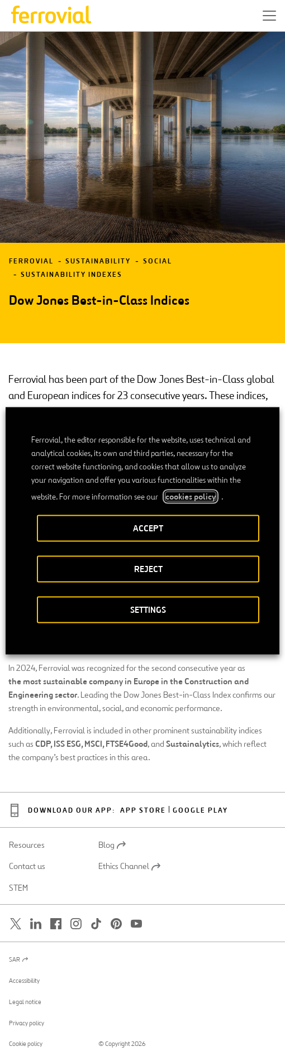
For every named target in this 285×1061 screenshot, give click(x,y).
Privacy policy (26, 1023)
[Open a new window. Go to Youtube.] (136, 924)
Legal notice (25, 1002)
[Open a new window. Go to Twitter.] (15, 924)
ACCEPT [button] (148, 528)
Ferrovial (31, 261)
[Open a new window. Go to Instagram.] (76, 924)
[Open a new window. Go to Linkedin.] (35, 924)
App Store (143, 810)
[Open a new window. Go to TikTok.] (96, 924)
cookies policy (190, 496)
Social (157, 261)
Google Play (200, 810)
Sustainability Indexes (71, 275)
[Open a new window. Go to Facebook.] (56, 924)
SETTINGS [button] (148, 609)
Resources (27, 845)
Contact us (27, 866)
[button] (269, 15)
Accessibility (24, 981)
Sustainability (98, 261)
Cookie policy (25, 1044)
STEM (18, 888)
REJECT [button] (148, 568)
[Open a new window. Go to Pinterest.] (116, 924)
